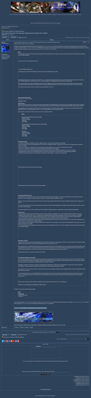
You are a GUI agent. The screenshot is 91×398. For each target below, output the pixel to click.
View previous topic (79, 37)
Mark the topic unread (69, 37)
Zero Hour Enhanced (48, 46)
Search (39, 14)
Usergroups (49, 14)
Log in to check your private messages (69, 14)
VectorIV (79, 46)
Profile (59, 14)
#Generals (39, 308)
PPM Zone (12, 31)
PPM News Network (19, 31)
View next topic (86, 37)
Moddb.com (51, 87)
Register (55, 14)
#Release (25, 308)
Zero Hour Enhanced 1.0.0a (78, 302)
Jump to (58, 338)
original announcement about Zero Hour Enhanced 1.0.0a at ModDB (42, 49)
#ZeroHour (44, 308)
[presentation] (14, 366)
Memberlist (43, 14)
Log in (79, 14)
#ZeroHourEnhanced (32, 308)
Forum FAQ (27, 14)
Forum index (6, 31)
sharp (43, 371)
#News (21, 308)
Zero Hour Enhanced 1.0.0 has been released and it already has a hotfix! (25, 33)
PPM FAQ (21, 14)
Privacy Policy (34, 14)
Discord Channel (48, 302)
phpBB (45, 389)
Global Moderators (10, 34)
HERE (59, 23)
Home (11, 14)
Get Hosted (16, 14)
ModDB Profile (40, 302)
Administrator (62, 361)
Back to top (4, 327)
